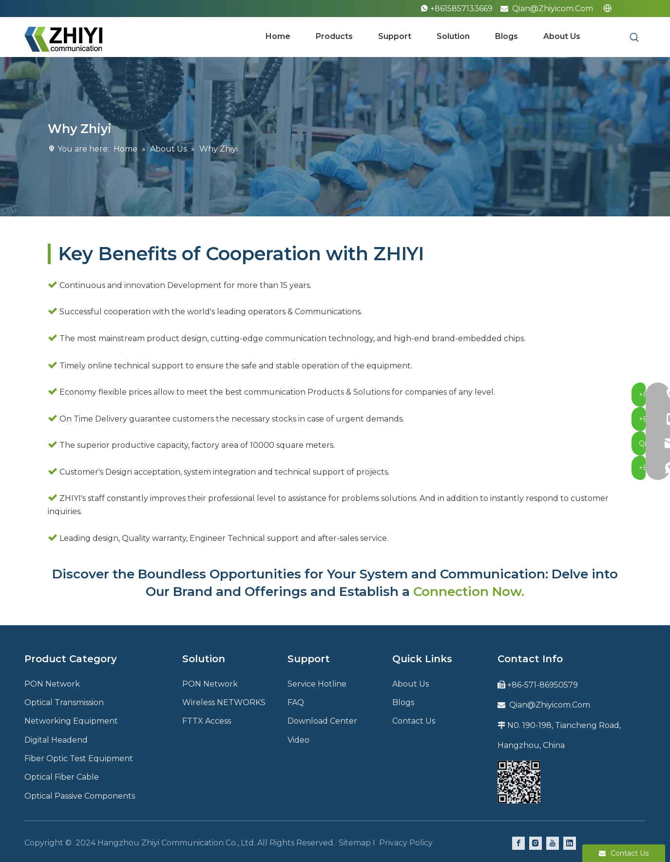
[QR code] (519, 782)
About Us (410, 684)
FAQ (295, 702)
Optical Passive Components (79, 796)
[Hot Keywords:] (634, 37)
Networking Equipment (71, 721)
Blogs (403, 702)
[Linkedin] (569, 843)
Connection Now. (468, 591)
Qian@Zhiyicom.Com (552, 8)
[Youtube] (552, 843)
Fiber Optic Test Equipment (78, 758)
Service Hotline (316, 684)
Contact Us (413, 721)
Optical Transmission (64, 702)
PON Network (52, 684)
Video (298, 740)
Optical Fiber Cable (61, 777)
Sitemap (355, 842)
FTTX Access (206, 721)
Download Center (322, 721)
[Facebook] (518, 843)
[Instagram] (535, 843)
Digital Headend (56, 740)
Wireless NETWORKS (224, 702)
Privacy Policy (406, 842)
